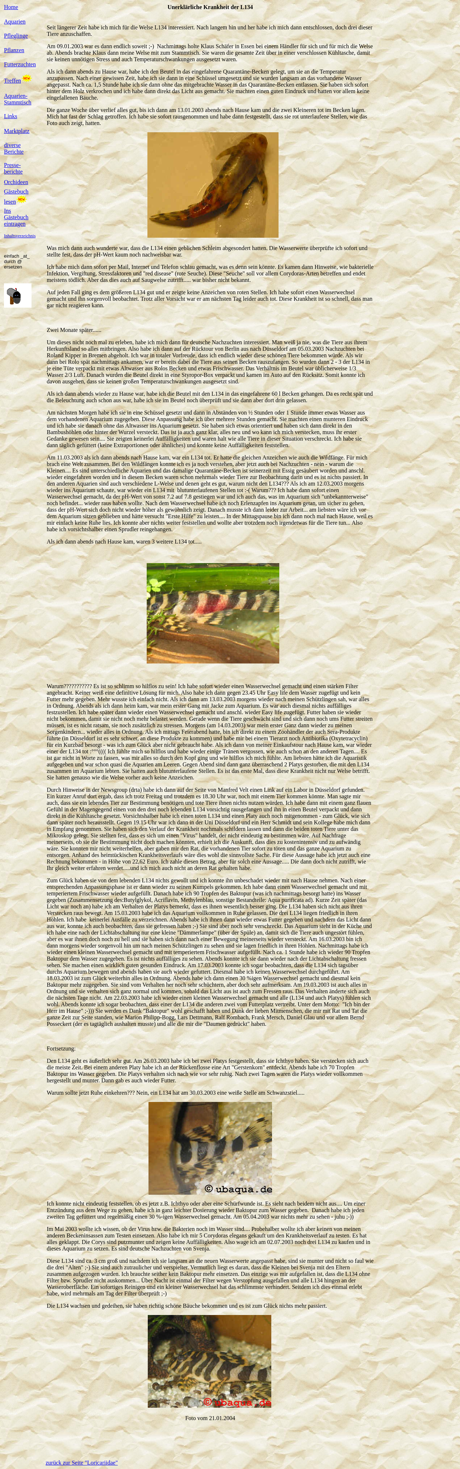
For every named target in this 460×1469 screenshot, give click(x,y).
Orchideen (16, 182)
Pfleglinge (16, 36)
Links (10, 116)
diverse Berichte (14, 148)
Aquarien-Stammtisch (18, 99)
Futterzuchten (20, 64)
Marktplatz (16, 131)
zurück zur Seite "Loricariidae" (82, 1463)
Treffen (12, 81)
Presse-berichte (13, 168)
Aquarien (15, 21)
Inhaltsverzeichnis (19, 235)
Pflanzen (14, 50)
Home (11, 7)
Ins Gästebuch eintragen (16, 217)
